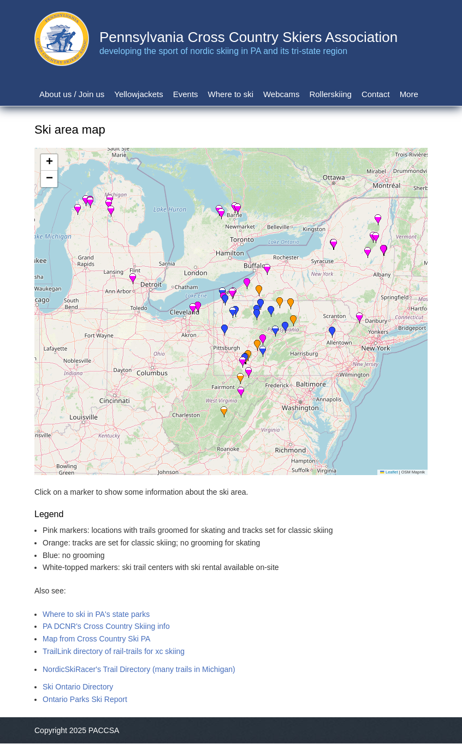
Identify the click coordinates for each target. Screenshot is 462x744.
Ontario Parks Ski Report (85, 699)
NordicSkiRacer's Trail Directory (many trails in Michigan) (139, 669)
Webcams (281, 94)
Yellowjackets (138, 94)
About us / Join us (71, 94)
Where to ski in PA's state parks (96, 614)
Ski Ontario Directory (78, 686)
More (409, 94)
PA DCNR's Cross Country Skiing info (106, 626)
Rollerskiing (330, 94)
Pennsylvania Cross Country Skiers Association (248, 37)
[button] (262, 351)
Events (185, 94)
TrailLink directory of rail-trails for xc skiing (114, 651)
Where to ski (230, 94)
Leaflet (389, 472)
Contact (376, 94)
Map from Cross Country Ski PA (96, 638)
